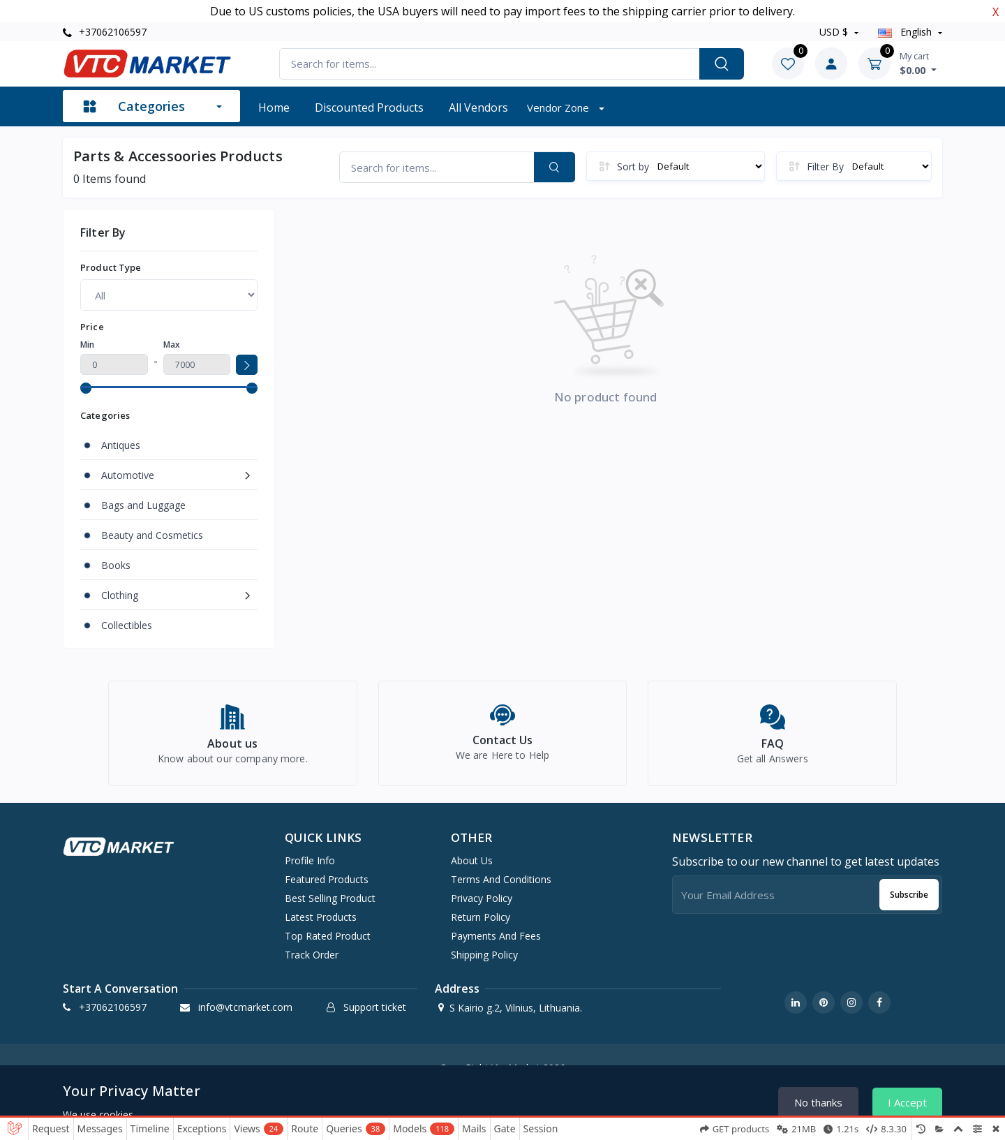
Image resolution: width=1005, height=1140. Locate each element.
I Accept (907, 1102)
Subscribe (909, 895)
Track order (311, 954)
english (906, 31)
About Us (472, 860)
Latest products (321, 917)
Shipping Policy (484, 954)
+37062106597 (105, 31)
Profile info (310, 860)
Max (171, 344)
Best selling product (330, 898)
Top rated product (328, 935)
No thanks (818, 1102)
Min (87, 344)
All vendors (478, 107)
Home (274, 107)
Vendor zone (559, 107)
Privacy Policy (481, 898)
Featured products (326, 879)
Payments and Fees (496, 935)
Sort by (633, 166)
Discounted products (369, 107)
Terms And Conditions (501, 879)
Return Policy (480, 917)
